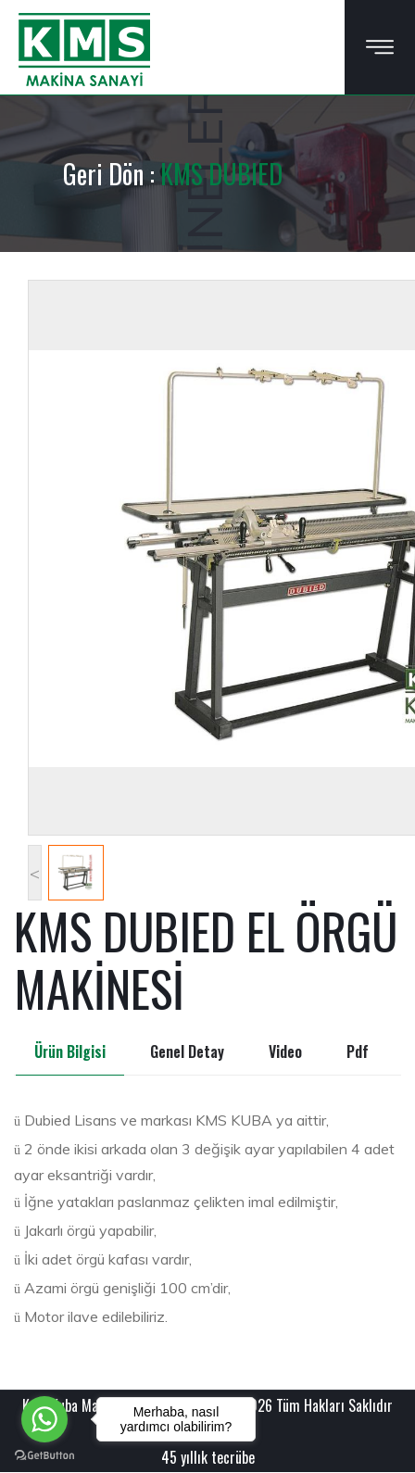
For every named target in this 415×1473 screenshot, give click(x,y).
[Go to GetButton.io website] (44, 1454)
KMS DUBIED (221, 174)
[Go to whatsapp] (44, 1419)
